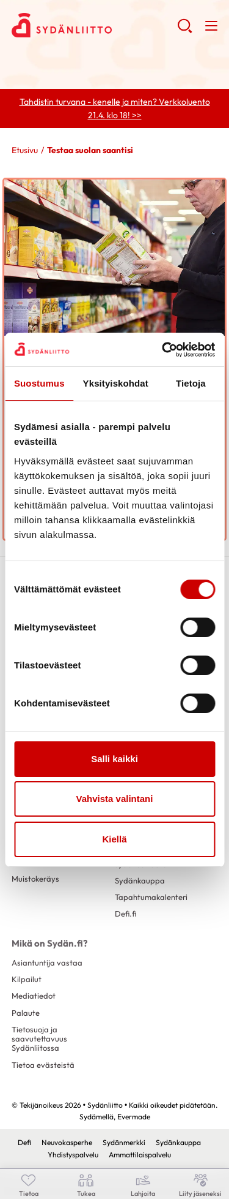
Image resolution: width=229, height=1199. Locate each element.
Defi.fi (125, 913)
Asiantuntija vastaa (47, 962)
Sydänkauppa (140, 880)
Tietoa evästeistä (43, 1065)
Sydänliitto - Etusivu (94, 25)
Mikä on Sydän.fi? (49, 943)
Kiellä (114, 839)
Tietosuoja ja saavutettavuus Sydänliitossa (39, 1038)
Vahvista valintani (114, 798)
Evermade (133, 1116)
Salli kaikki (114, 759)
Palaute (26, 1013)
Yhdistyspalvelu (73, 1154)
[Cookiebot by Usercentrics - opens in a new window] (163, 350)
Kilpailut (27, 979)
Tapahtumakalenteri (151, 897)
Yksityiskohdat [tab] (115, 383)
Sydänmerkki (124, 1142)
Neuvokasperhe (67, 1142)
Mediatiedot (34, 995)
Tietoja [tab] (191, 383)
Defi (24, 1142)
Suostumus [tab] (39, 383)
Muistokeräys (35, 878)
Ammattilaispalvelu (140, 1154)
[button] (184, 30)
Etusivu (25, 150)
